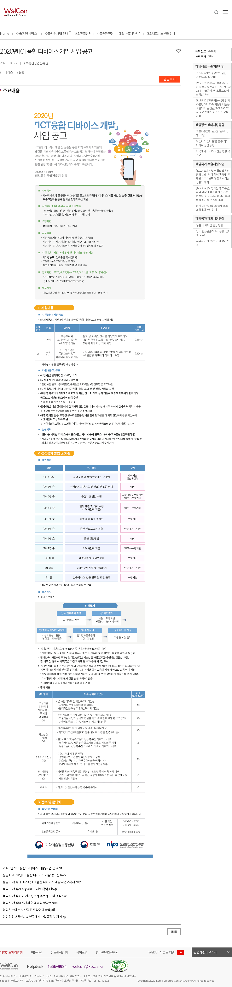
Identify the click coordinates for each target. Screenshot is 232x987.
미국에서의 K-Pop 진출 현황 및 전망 (213, 153)
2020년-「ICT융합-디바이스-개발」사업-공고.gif (32, 868)
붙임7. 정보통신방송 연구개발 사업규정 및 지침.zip (34, 917)
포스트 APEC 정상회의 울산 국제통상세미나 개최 (212, 75)
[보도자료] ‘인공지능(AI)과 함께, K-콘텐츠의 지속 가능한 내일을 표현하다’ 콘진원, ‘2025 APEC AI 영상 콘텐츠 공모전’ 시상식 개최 (213, 108)
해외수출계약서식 (130, 33)
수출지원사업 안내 (56, 33)
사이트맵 (81, 952)
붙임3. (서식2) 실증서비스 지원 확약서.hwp (30, 889)
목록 (174, 931)
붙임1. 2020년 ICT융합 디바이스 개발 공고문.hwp (34, 875)
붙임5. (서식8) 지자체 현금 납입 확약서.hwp (30, 903)
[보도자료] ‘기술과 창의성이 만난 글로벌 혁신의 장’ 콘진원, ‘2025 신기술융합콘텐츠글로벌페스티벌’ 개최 (213, 89)
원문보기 (169, 79)
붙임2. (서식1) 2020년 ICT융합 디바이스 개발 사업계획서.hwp (42, 882)
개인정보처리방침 (11, 952)
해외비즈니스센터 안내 (161, 33)
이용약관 (36, 952)
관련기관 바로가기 (205, 952)
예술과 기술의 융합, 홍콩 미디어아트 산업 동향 (212, 143)
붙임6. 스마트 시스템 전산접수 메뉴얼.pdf (29, 910)
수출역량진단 (105, 33)
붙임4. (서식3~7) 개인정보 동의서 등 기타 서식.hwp (35, 896)
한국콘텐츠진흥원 (107, 952)
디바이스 (7, 72)
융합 (21, 72)
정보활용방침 (59, 952)
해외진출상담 (82, 33)
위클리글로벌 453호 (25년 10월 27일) (212, 133)
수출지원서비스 (26, 34)
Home (4, 34)
